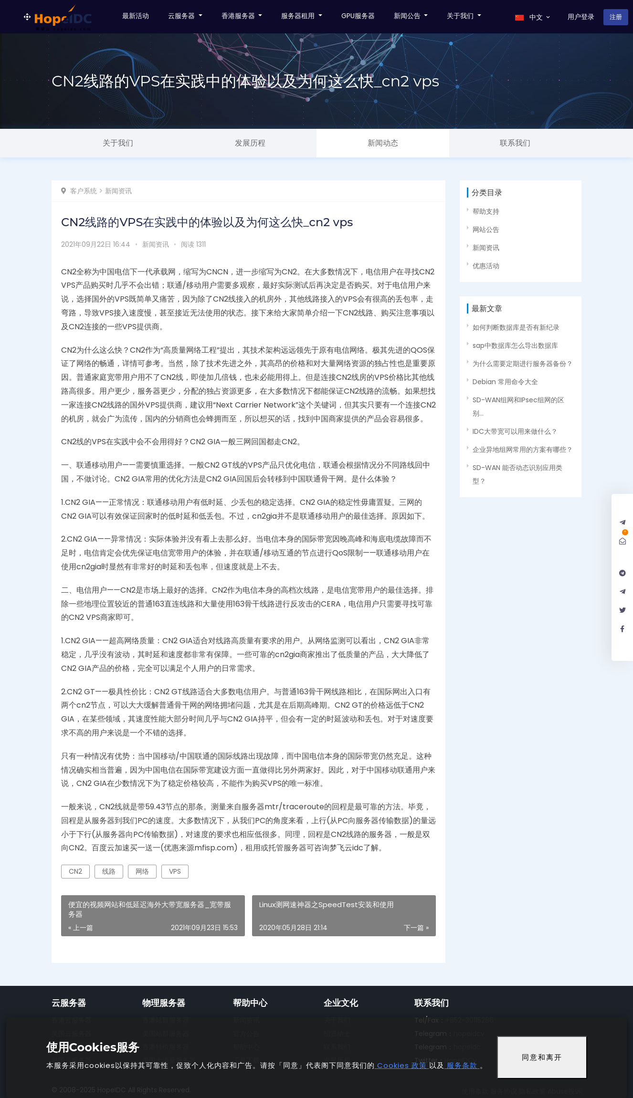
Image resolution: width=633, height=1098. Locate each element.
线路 (109, 871)
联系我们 (515, 142)
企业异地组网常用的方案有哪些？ (523, 449)
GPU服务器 (358, 16)
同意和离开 (542, 1057)
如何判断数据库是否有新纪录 (516, 327)
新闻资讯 (118, 191)
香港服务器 (239, 16)
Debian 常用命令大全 (505, 382)
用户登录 (581, 16)
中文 (533, 17)
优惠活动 (486, 266)
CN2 (75, 871)
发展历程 (250, 142)
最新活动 (135, 16)
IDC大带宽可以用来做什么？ (515, 431)
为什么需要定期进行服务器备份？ (523, 363)
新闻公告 (408, 16)
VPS (175, 871)
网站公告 (486, 229)
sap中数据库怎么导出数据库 (515, 345)
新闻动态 (383, 142)
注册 (616, 16)
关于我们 (461, 16)
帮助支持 (486, 211)
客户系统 (83, 191)
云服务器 (182, 16)
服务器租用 (298, 16)
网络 (142, 871)
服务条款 (462, 1065)
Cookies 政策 (402, 1065)
